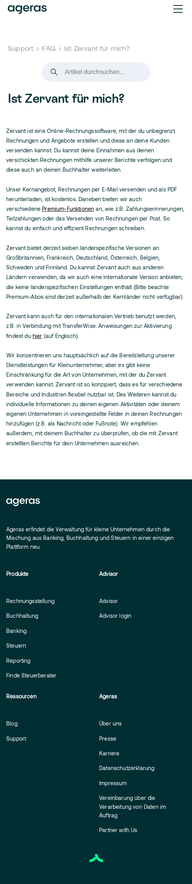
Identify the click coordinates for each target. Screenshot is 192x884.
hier (37, 336)
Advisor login (115, 615)
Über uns (110, 723)
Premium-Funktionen (68, 208)
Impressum (113, 783)
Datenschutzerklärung (126, 768)
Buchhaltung (22, 615)
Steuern (16, 645)
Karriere (109, 753)
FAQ (49, 48)
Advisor (108, 601)
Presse (107, 738)
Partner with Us (118, 830)
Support (20, 48)
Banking (16, 630)
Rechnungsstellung (30, 601)
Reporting (18, 660)
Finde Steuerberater (31, 675)
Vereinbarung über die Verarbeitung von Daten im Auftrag (132, 806)
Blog (11, 723)
